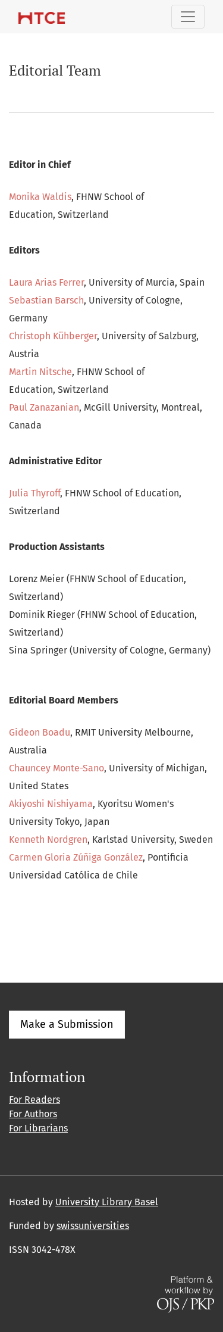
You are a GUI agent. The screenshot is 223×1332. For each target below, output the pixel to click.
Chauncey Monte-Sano (56, 768)
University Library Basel (106, 1202)
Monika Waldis (40, 196)
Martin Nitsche (40, 371)
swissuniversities (92, 1225)
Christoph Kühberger (53, 336)
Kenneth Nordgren (48, 839)
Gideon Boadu (39, 732)
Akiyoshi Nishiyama (51, 803)
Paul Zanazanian (44, 407)
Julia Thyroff (34, 493)
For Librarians (38, 1128)
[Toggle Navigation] (188, 17)
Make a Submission (67, 1024)
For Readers (34, 1099)
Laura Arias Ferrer (46, 282)
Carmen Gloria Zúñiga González (76, 857)
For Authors (33, 1114)
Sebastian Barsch (46, 300)
